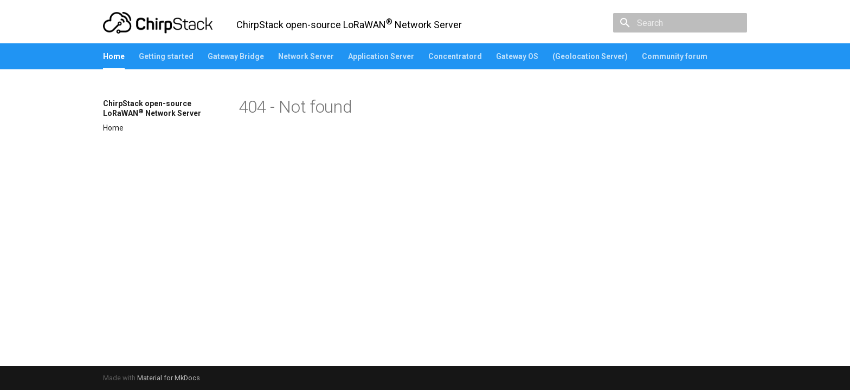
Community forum (674, 56)
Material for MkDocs (168, 378)
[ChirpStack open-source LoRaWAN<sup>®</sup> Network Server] (158, 23)
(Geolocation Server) (590, 56)
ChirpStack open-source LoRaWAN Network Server (152, 108)
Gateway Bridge (236, 56)
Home (114, 56)
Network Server (306, 56)
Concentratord (455, 56)
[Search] (683, 22)
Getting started (166, 56)
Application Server (381, 56)
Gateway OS (517, 56)
